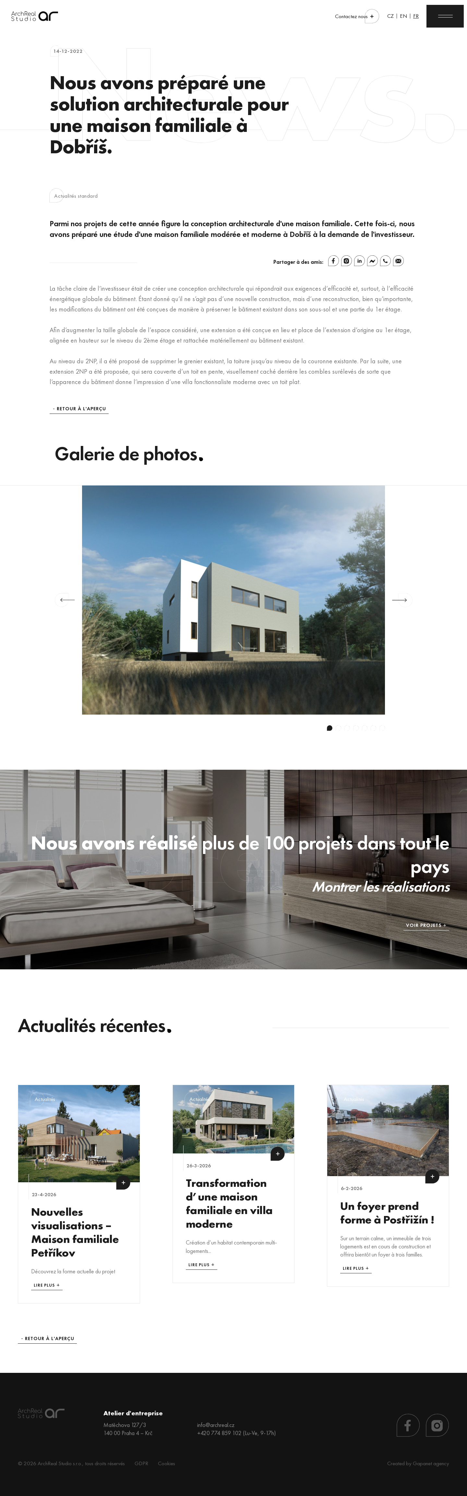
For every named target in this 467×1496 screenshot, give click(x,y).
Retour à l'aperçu (81, 409)
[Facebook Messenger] (372, 260)
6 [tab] (373, 728)
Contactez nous (351, 16)
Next (402, 600)
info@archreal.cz (215, 1425)
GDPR (141, 1463)
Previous (64, 600)
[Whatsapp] (385, 260)
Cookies (166, 1463)
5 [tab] (364, 728)
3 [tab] (347, 728)
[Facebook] (333, 260)
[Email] (398, 260)
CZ (390, 15)
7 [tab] (382, 728)
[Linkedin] (359, 260)
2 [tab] (338, 728)
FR (416, 15)
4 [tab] (356, 728)
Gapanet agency (431, 1463)
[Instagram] (346, 260)
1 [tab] (329, 728)
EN (403, 15)
